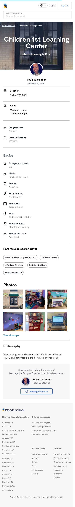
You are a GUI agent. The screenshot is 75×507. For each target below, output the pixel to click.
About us (35, 458)
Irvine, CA (6, 426)
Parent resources (61, 458)
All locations (7, 490)
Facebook (58, 470)
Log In (53, 5)
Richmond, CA (8, 442)
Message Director (36, 391)
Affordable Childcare (14, 265)
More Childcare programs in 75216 (20, 257)
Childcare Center (49, 257)
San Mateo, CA (9, 453)
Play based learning (39, 434)
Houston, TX (7, 482)
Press (33, 466)
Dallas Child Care (8, 26)
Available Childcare (13, 272)
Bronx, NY (6, 470)
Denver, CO (7, 458)
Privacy (20, 497)
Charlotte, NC (8, 462)
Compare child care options (43, 430)
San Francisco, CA (10, 446)
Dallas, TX (6, 478)
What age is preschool (41, 426)
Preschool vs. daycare (41, 422)
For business (37, 470)
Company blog (60, 466)
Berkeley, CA (7, 422)
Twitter (57, 477)
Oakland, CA (7, 438)
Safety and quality (39, 454)
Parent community (62, 454)
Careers (35, 462)
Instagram (58, 473)
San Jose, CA (8, 450)
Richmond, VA (8, 486)
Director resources (62, 462)
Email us (35, 473)
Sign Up (64, 5)
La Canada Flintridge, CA (13, 430)
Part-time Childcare (38, 265)
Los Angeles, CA (9, 434)
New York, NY (8, 466)
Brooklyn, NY (8, 474)
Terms (13, 497)
